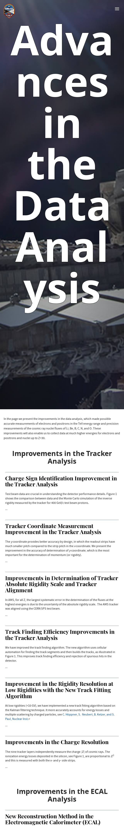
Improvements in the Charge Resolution (57, 741)
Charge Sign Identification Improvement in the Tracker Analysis (61, 481)
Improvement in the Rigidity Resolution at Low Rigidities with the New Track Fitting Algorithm (59, 689)
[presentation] (83, 752)
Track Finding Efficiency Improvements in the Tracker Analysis (60, 634)
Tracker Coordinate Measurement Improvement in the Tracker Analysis (53, 529)
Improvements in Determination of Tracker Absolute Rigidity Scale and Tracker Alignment (61, 584)
